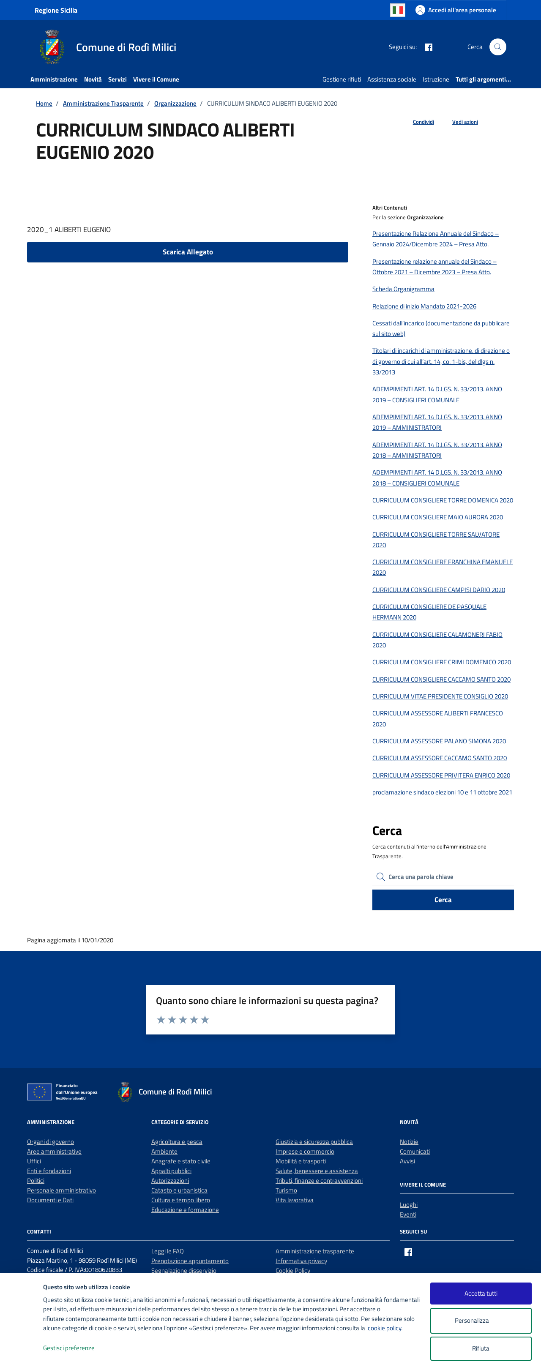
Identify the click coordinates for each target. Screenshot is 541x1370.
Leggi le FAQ (167, 1251)
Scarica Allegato (188, 251)
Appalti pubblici (171, 1171)
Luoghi (409, 1204)
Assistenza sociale (391, 79)
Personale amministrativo (61, 1190)
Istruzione (436, 79)
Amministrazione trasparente (315, 1251)
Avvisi (407, 1161)
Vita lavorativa (295, 1200)
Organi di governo (50, 1141)
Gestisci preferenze (77, 1348)
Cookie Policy (293, 1270)
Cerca (443, 899)
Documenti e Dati (50, 1200)
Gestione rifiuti (341, 79)
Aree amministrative (54, 1151)
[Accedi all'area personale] (455, 10)
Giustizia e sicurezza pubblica (314, 1141)
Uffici (34, 1161)
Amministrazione (54, 79)
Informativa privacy (301, 1261)
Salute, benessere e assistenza (317, 1171)
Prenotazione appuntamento (190, 1261)
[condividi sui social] (417, 122)
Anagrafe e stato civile (180, 1161)
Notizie (409, 1141)
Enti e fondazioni (49, 1171)
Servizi (117, 79)
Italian (398, 10)
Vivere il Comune (156, 79)
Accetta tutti (480, 1293)
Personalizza (481, 1320)
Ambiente (164, 1151)
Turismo (286, 1190)
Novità (93, 79)
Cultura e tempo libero (180, 1200)
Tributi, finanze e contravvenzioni (319, 1180)
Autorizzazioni (170, 1180)
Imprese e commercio (305, 1151)
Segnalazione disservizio (183, 1270)
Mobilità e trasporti (301, 1161)
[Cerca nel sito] (497, 46)
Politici (35, 1180)
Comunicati (415, 1151)
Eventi (408, 1214)
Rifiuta (480, 1348)
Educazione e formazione (185, 1209)
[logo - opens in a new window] (21, 1355)
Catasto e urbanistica (179, 1190)
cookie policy (384, 1328)
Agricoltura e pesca (176, 1141)
